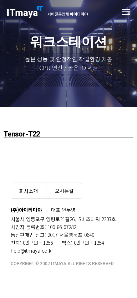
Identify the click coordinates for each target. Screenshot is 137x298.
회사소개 (28, 190)
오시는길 (64, 190)
